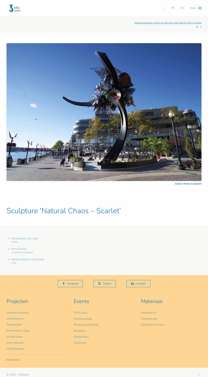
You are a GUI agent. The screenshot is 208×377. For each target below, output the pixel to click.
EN (182, 8)
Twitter (104, 283)
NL (163, 8)
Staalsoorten (148, 313)
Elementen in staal (17, 331)
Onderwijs (80, 343)
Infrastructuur (14, 337)
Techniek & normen (152, 325)
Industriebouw (15, 349)
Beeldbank (13, 360)
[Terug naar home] (14, 8)
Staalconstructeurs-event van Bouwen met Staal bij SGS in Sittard (168, 22)
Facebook (70, 283)
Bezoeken (79, 331)
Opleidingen (81, 337)
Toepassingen (149, 319)
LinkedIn (138, 283)
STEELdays (80, 313)
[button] (196, 8)
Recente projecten (17, 313)
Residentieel (14, 325)
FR (172, 8)
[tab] (197, 27)
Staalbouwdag (82, 319)
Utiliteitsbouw (15, 319)
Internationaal (15, 343)
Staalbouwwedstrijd (86, 325)
